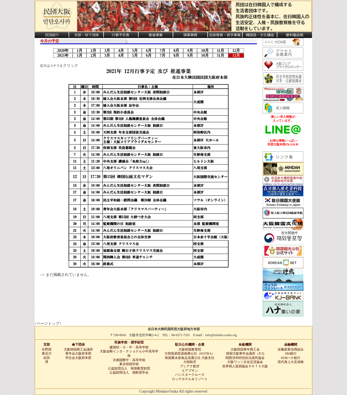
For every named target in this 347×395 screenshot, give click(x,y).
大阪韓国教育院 (189, 349)
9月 (190, 51)
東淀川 (47, 353)
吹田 (46, 358)
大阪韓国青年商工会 (245, 349)
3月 (107, 51)
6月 (148, 51)
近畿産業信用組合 (291, 349)
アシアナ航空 (190, 366)
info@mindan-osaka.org (221, 335)
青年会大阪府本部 (78, 353)
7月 (162, 51)
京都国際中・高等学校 (129, 360)
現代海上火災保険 (291, 362)
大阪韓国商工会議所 (78, 349)
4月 (121, 51)
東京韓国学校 (129, 364)
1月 (79, 51)
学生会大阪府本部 (78, 358)
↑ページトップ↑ (48, 323)
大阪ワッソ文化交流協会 (245, 362)
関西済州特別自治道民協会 (245, 358)
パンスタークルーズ (189, 375)
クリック (70, 65)
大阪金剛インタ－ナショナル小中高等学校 (129, 353)
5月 (135, 51)
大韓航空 (189, 362)
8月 (176, 51)
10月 (205, 51)
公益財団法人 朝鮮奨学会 (129, 372)
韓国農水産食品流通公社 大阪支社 (189, 358)
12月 (236, 51)
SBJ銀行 (291, 353)
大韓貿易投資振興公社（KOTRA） (190, 353)
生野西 (47, 349)
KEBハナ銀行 (290, 358)
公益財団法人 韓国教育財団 (129, 368)
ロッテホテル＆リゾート (190, 379)
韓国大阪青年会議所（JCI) (245, 353)
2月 (93, 51)
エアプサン (190, 370)
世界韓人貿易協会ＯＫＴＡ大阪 (245, 366)
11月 (220, 51)
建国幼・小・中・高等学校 (129, 347)
